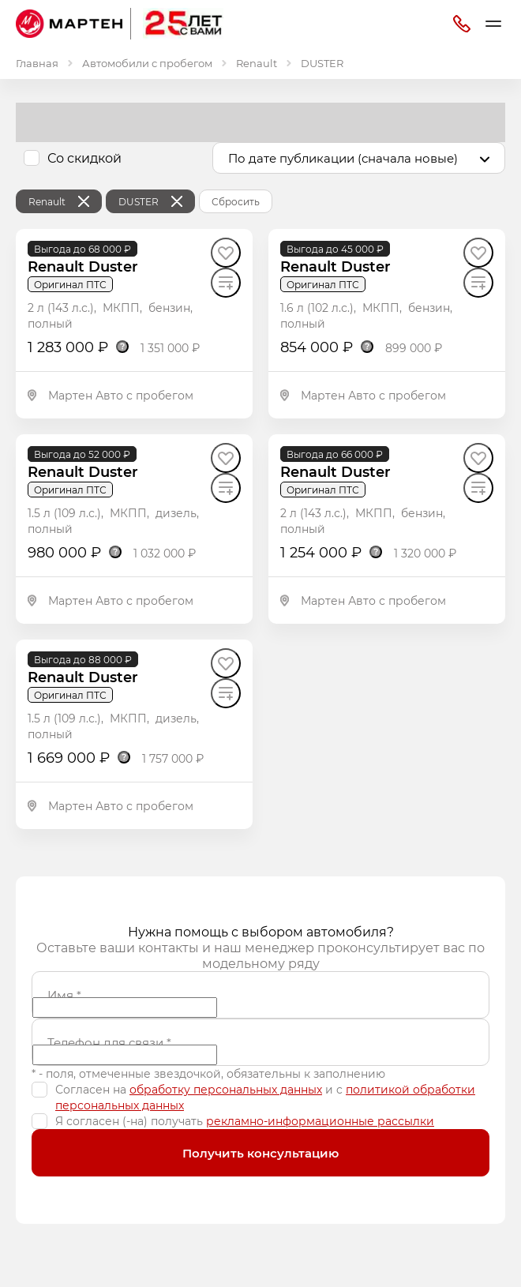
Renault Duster (83, 266)
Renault (256, 62)
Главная (37, 62)
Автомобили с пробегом (147, 62)
